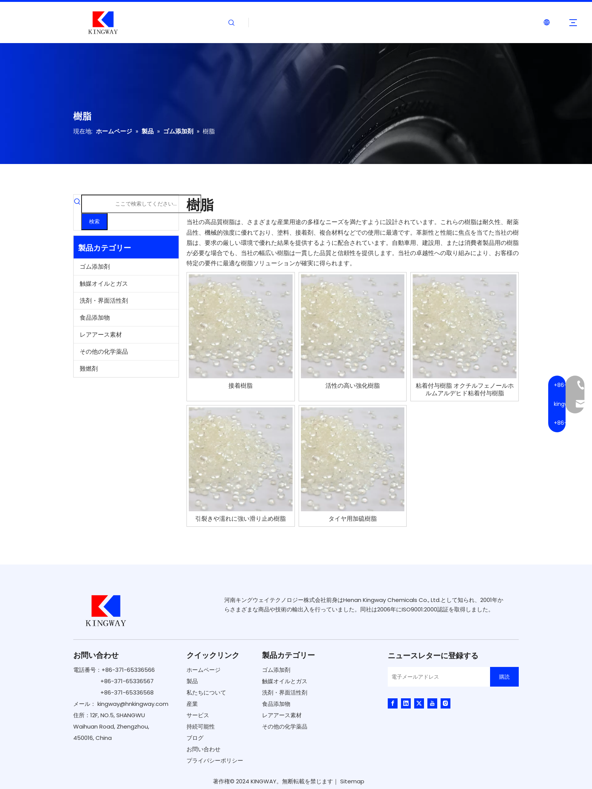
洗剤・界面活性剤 (104, 300)
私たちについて (206, 692)
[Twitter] (419, 703)
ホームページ (203, 670)
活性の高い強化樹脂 (352, 386)
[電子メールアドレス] (437, 677)
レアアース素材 (101, 334)
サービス (198, 715)
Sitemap (352, 781)
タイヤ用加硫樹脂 (352, 519)
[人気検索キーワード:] (94, 221)
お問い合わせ (203, 749)
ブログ (195, 738)
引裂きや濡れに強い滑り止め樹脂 (240, 519)
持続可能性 (201, 726)
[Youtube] (432, 703)
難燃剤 (89, 368)
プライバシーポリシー (215, 760)
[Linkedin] (406, 703)
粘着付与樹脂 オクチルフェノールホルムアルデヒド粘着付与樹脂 (465, 389)
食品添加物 (95, 317)
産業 (192, 704)
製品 (192, 681)
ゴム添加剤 (95, 266)
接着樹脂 (240, 386)
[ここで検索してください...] (141, 204)
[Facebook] (393, 703)
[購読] (504, 677)
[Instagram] (445, 703)
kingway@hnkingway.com (132, 704)
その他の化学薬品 (104, 351)
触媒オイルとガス (104, 283)
